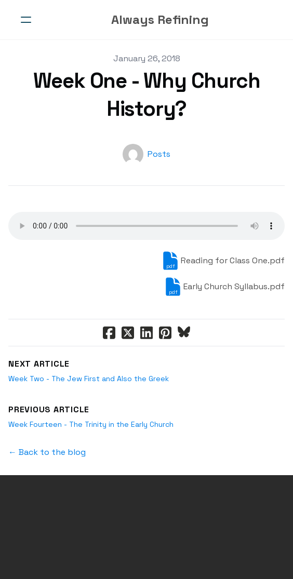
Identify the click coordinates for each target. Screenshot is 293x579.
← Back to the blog (47, 452)
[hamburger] (25, 19)
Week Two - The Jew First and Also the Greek (88, 378)
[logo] (160, 19)
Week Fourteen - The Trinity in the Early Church (91, 424)
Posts (159, 154)
